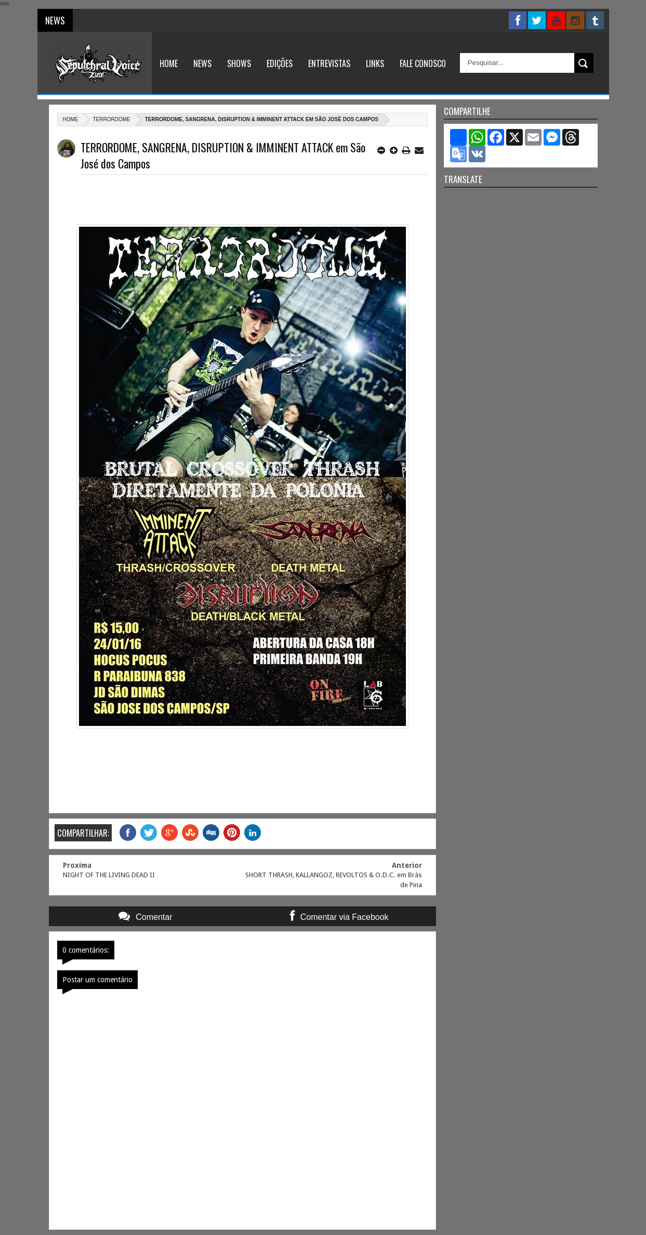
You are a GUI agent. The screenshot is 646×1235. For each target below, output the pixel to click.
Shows (239, 63)
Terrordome (111, 119)
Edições (280, 63)
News (202, 63)
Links (375, 63)
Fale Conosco (423, 63)
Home (169, 63)
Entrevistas (329, 63)
